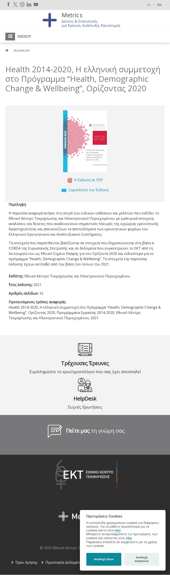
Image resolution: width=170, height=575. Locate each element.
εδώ (117, 530)
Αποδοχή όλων (104, 559)
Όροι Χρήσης (26, 562)
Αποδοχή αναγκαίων (142, 559)
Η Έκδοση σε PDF (88, 180)
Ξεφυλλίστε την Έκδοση (88, 190)
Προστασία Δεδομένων (65, 562)
